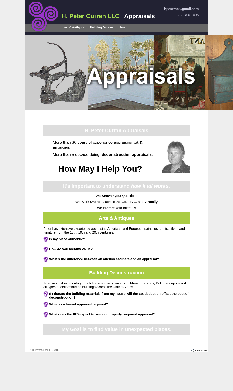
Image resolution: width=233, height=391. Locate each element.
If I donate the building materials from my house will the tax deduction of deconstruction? (118, 295)
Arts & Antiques (116, 218)
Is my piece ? (67, 239)
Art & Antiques (74, 27)
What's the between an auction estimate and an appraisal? (104, 259)
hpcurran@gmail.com (181, 9)
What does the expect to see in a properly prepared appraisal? (102, 314)
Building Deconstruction (107, 27)
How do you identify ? (71, 249)
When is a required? (78, 304)
